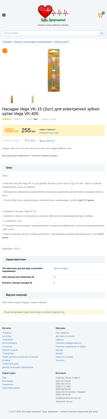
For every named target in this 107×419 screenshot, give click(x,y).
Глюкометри (8, 353)
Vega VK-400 (57, 148)
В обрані (31, 140)
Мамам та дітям (10, 350)
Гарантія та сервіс (64, 357)
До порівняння (48, 141)
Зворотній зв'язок (64, 401)
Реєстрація (7, 381)
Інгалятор (6, 336)
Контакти (60, 360)
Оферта (59, 339)
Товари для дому (10, 363)
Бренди (59, 350)
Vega (35, 119)
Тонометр (6, 333)
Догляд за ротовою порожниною (17, 367)
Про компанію (62, 333)
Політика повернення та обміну (71, 346)
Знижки (59, 353)
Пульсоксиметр (9, 343)
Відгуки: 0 (18, 119)
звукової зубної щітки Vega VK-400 (65, 183)
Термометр (7, 339)
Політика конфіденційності (68, 343)
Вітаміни (6, 360)
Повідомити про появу (49, 133)
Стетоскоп (7, 346)
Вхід (62, 312)
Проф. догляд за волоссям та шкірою (20, 357)
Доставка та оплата (65, 336)
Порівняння (7, 384)
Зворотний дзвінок (11, 388)
